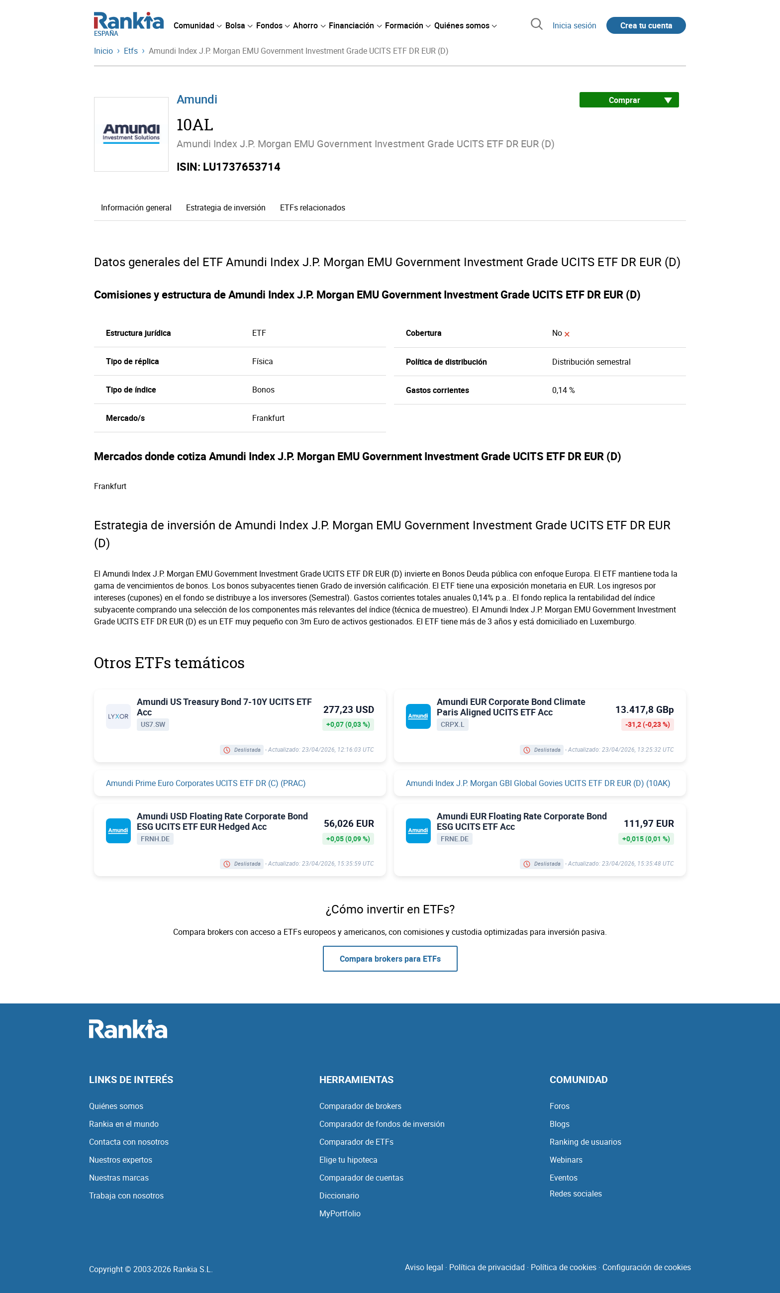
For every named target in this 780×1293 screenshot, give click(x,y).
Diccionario (339, 1195)
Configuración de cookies (646, 1267)
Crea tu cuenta (646, 25)
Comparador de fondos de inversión (382, 1123)
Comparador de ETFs (356, 1141)
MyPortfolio (340, 1213)
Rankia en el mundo (124, 1123)
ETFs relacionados (312, 207)
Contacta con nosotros (129, 1141)
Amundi (197, 99)
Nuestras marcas (119, 1177)
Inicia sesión (574, 25)
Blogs (560, 1123)
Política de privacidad (487, 1267)
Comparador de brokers (360, 1105)
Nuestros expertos (120, 1159)
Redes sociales (576, 1193)
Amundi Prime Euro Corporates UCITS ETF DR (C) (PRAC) (206, 783)
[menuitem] (197, 25)
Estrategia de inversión (226, 207)
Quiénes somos (116, 1105)
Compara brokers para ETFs (390, 958)
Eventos (564, 1177)
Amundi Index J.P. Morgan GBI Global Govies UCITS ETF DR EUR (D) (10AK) (538, 783)
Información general (136, 207)
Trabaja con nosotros (126, 1195)
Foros (560, 1105)
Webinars (566, 1159)
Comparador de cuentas (361, 1177)
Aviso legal (424, 1267)
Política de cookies (563, 1267)
